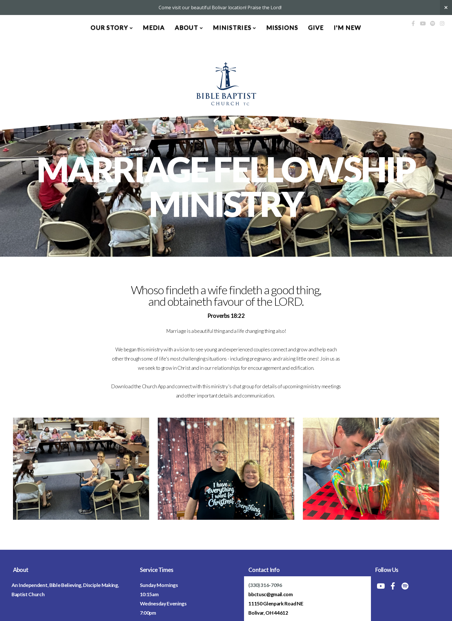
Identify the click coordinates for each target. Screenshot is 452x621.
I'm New (347, 27)
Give (316, 27)
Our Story (112, 27)
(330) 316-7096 (265, 585)
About (189, 27)
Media (154, 27)
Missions (282, 27)
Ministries (234, 27)
